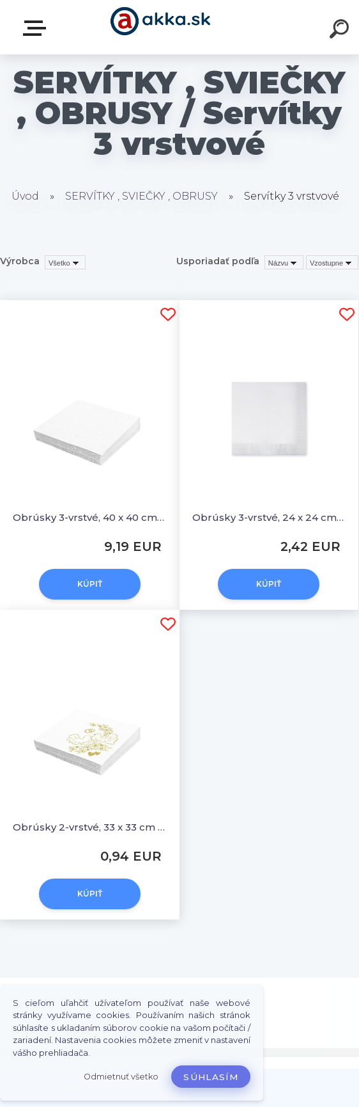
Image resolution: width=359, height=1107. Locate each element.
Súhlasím (210, 1077)
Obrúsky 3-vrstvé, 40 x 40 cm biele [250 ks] (90, 517)
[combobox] (283, 262)
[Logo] (160, 27)
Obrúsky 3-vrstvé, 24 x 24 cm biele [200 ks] (269, 517)
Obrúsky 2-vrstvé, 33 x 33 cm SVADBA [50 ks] (90, 827)
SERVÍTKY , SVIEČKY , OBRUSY (141, 196)
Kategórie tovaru (37, 28)
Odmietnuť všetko (121, 1076)
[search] (341, 30)
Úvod (25, 196)
